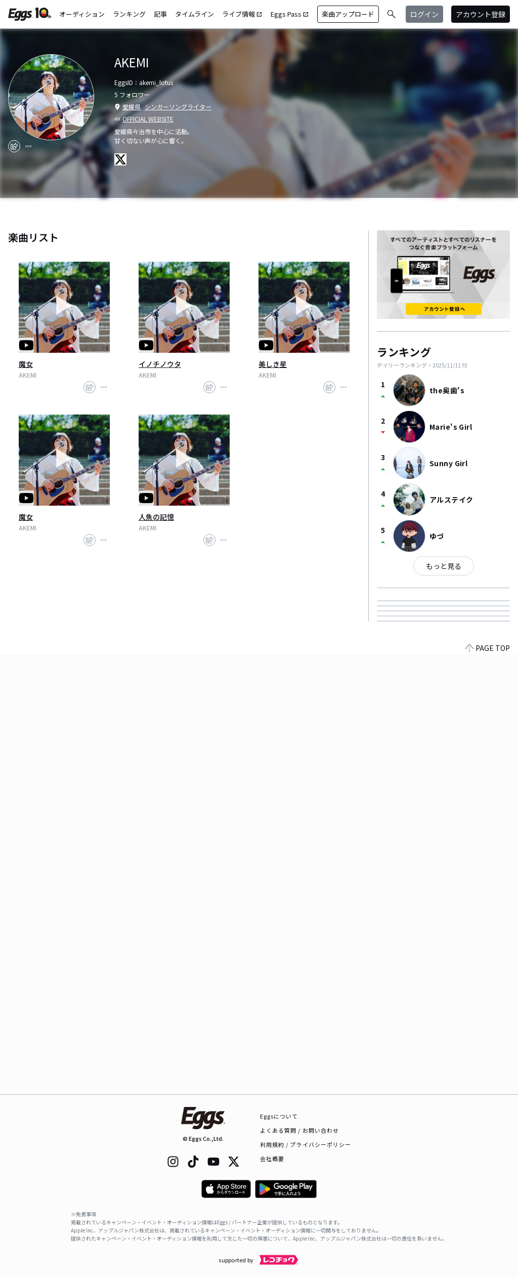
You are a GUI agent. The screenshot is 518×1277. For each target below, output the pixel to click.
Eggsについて (279, 1116)
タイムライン (194, 14)
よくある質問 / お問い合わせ (299, 1130)
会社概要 (272, 1159)
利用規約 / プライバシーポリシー (306, 1144)
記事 (160, 14)
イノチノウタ (160, 364)
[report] (28, 146)
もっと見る (443, 566)
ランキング (129, 14)
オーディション (82, 14)
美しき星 (272, 364)
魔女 (26, 364)
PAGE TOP (487, 1088)
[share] (14, 146)
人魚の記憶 (156, 517)
